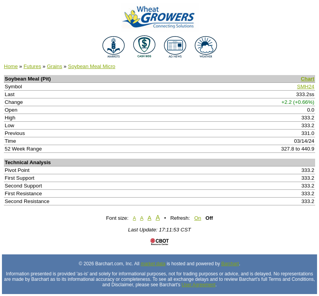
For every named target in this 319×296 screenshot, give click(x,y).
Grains (54, 66)
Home (11, 66)
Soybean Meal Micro (92, 66)
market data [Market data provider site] (153, 263)
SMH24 (305, 86)
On (197, 218)
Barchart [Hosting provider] (230, 263)
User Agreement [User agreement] (198, 284)
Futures (32, 66)
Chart (307, 79)
